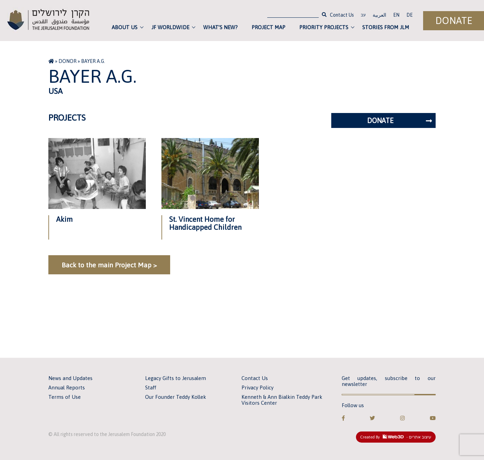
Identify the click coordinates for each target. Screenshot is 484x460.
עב (363, 15)
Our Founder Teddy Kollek (175, 397)
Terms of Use (64, 397)
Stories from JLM (385, 27)
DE (409, 15)
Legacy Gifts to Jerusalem (175, 378)
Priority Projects (323, 27)
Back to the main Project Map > (109, 265)
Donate (453, 20)
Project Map (268, 27)
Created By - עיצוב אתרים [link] (395, 437)
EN (396, 15)
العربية (379, 15)
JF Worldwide (170, 27)
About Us (124, 27)
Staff (150, 387)
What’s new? (220, 27)
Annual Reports (66, 387)
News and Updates (70, 378)
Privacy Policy (257, 387)
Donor (67, 61)
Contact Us (342, 15)
